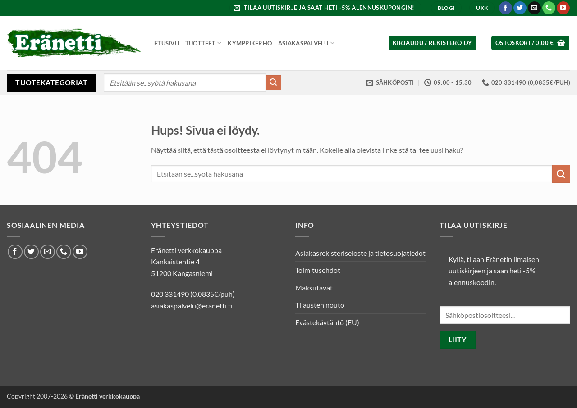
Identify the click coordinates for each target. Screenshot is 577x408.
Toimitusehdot (317, 270)
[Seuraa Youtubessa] (563, 8)
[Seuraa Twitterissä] (520, 8)
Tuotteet (203, 43)
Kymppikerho (250, 43)
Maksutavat (314, 287)
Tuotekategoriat (51, 82)
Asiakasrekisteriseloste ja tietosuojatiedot (360, 253)
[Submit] (273, 83)
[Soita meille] (548, 8)
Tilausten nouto (319, 304)
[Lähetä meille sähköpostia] (534, 8)
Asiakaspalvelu (306, 43)
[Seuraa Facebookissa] (505, 8)
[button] (325, 7)
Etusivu (166, 43)
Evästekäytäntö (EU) (327, 322)
